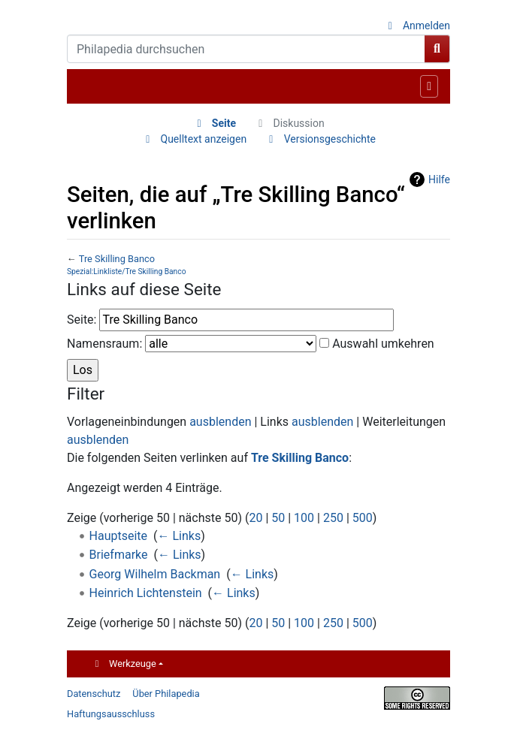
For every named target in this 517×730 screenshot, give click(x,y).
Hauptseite (118, 536)
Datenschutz (93, 693)
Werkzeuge (132, 663)
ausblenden (220, 422)
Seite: (81, 319)
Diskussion (298, 123)
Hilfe (439, 179)
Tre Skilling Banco (117, 258)
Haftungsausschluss (111, 713)
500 (362, 518)
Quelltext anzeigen (204, 139)
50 (278, 518)
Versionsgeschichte (330, 139)
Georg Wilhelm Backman (155, 574)
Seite (224, 123)
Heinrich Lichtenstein (145, 593)
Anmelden (426, 26)
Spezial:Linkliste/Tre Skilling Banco (126, 271)
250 (333, 518)
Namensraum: (104, 343)
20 (255, 518)
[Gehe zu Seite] (437, 49)
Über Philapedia (165, 693)
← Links (179, 536)
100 (304, 518)
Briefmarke (118, 555)
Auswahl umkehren (383, 343)
